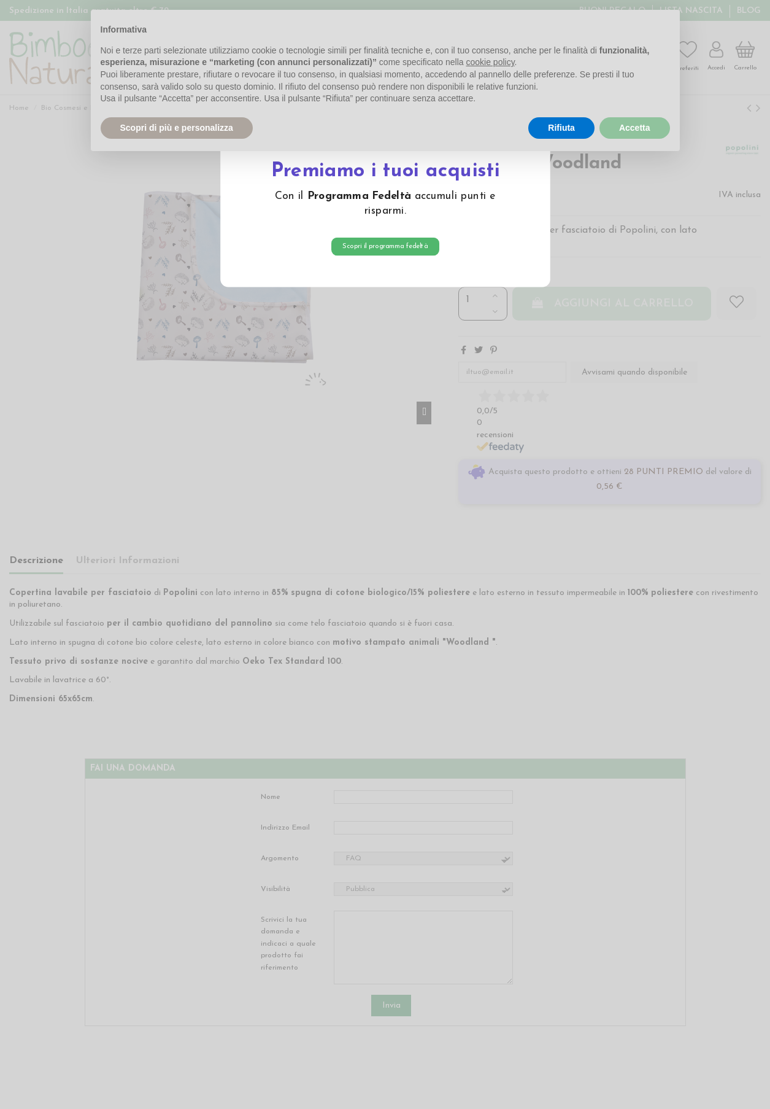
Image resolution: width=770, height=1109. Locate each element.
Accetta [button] (634, 128)
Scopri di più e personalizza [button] (176, 128)
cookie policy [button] (490, 62)
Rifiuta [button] (561, 128)
